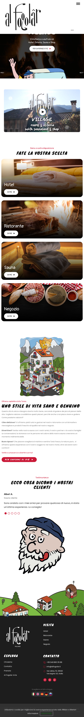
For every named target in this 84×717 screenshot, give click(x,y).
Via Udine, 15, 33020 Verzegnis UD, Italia (55, 672)
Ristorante (14, 226)
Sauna (9, 267)
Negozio (11, 309)
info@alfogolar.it (54, 666)
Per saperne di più (42, 49)
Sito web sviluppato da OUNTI (10, 713)
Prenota (7, 670)
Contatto (8, 666)
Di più (11, 192)
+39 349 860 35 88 (54, 662)
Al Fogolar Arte (10, 675)
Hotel (9, 184)
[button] (5, 513)
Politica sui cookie (72, 711)
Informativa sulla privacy (68, 709)
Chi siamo (8, 662)
